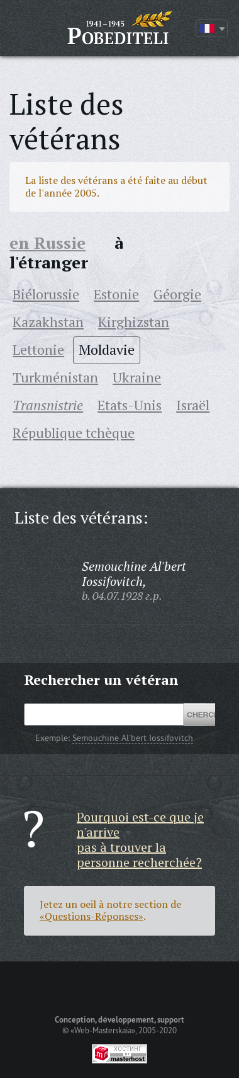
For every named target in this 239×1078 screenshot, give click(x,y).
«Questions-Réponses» (91, 916)
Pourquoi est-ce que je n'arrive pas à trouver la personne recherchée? (140, 839)
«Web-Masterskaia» (102, 1030)
